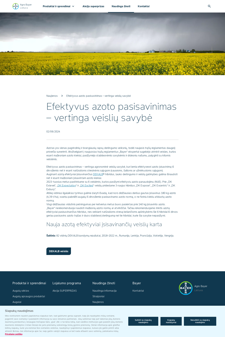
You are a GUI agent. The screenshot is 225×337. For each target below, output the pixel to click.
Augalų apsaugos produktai (28, 296)
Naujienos (98, 302)
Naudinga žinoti (121, 6)
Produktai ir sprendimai (59, 6)
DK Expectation (67, 185)
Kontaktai (143, 6)
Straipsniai (98, 296)
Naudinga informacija (104, 290)
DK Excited (86, 185)
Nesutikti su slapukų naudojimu (200, 322)
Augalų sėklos (20, 290)
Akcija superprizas (93, 6)
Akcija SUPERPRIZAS (64, 290)
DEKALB (98, 174)
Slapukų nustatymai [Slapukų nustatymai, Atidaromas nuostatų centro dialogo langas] (171, 322)
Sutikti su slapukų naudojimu (143, 322)
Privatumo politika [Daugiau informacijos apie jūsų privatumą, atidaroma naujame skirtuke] (13, 335)
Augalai (16, 302)
